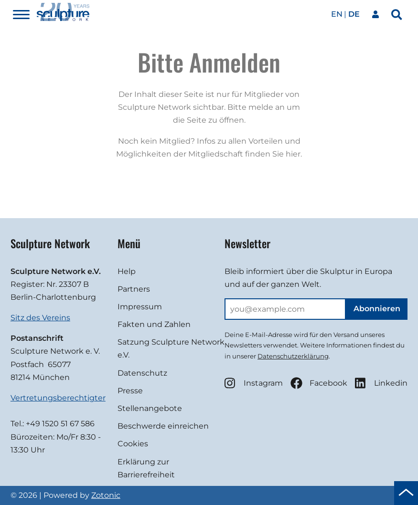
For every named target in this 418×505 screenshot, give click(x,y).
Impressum (140, 306)
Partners (134, 289)
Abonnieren (377, 308)
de (354, 14)
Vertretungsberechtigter (58, 397)
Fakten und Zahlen (154, 324)
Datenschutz (142, 373)
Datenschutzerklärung (293, 356)
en (337, 14)
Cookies (133, 443)
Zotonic (105, 495)
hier (293, 153)
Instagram (254, 383)
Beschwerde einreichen (163, 426)
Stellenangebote (150, 408)
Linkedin (381, 383)
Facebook (318, 383)
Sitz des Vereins (40, 317)
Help (127, 271)
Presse (130, 390)
